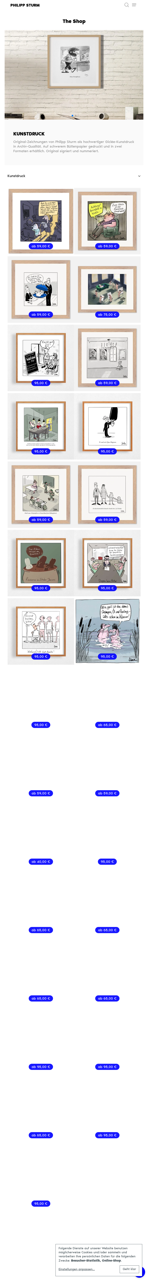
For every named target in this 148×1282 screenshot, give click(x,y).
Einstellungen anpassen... (77, 1269)
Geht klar (129, 1269)
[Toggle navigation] (134, 5)
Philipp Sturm (25, 5)
